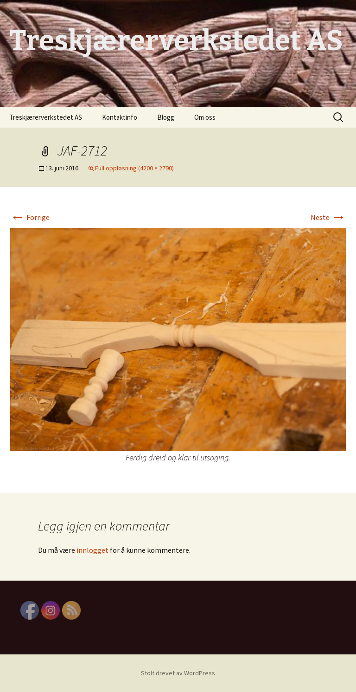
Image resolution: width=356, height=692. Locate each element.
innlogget (92, 550)
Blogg (165, 117)
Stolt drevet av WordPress (178, 673)
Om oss (205, 117)
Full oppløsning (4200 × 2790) (134, 168)
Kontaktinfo (119, 117)
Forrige (30, 217)
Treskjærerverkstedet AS (45, 117)
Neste (328, 217)
